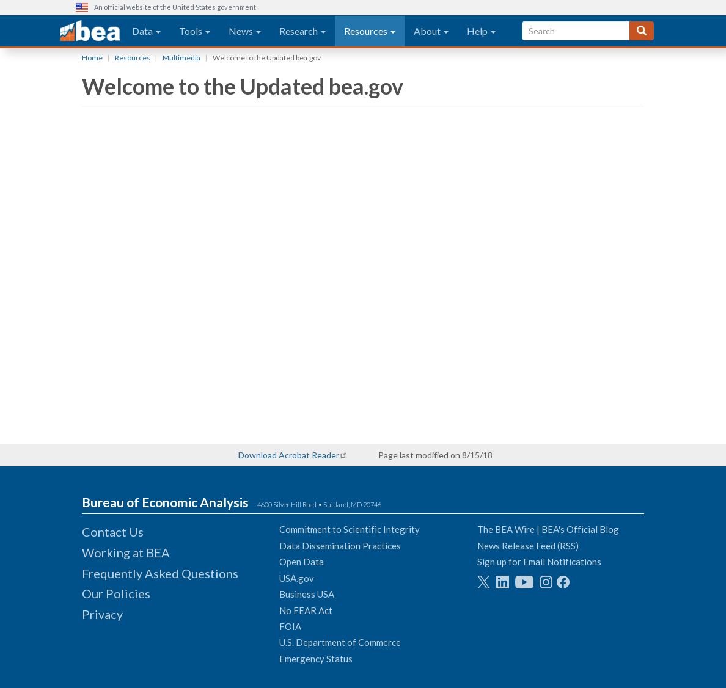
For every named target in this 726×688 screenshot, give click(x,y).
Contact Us (113, 531)
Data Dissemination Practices (340, 545)
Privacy (102, 614)
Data (146, 31)
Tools (194, 31)
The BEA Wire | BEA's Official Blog (548, 529)
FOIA (290, 626)
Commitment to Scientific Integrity (349, 529)
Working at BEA (126, 552)
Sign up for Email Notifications (539, 561)
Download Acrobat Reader (288, 455)
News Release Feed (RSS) (528, 545)
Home (92, 57)
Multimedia (181, 57)
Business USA (306, 593)
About (431, 31)
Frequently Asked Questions (160, 573)
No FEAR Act (305, 610)
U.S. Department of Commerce (340, 642)
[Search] (641, 30)
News (245, 31)
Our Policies (116, 593)
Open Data (301, 561)
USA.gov (296, 578)
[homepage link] (90, 31)
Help (481, 31)
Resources (369, 31)
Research (302, 31)
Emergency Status (316, 658)
